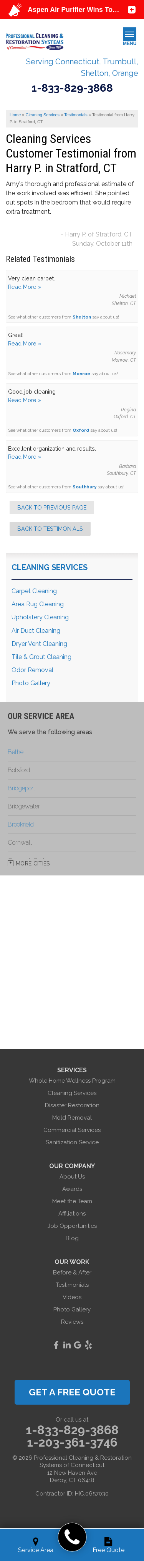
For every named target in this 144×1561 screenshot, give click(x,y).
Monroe (81, 373)
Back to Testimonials (50, 528)
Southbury (84, 487)
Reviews (72, 1321)
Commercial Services (72, 1130)
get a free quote (72, 1392)
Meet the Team (72, 1201)
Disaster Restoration (72, 1105)
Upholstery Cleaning (40, 617)
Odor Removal (32, 670)
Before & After (72, 1272)
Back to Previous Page (51, 507)
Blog (72, 1238)
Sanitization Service (72, 1142)
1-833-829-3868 (72, 88)
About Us (72, 1176)
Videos (72, 1297)
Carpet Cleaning (34, 591)
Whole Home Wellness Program (72, 1080)
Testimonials (72, 1284)
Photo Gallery (31, 683)
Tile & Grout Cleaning (41, 657)
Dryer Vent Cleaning (39, 643)
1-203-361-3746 (72, 1442)
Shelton (82, 317)
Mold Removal (72, 1117)
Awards (72, 1188)
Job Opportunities (72, 1225)
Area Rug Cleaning (38, 604)
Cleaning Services (50, 567)
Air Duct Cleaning (36, 630)
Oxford (81, 430)
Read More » (24, 286)
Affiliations (72, 1213)
